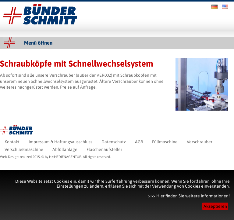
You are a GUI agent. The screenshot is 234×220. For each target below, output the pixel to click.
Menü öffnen (38, 43)
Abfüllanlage (64, 149)
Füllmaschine (165, 141)
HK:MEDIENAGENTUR (65, 157)
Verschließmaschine (24, 149)
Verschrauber (62, 75)
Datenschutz (113, 141)
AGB (139, 141)
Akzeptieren (215, 206)
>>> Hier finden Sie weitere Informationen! (189, 195)
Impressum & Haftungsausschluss (60, 141)
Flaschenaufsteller (104, 149)
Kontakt (12, 141)
